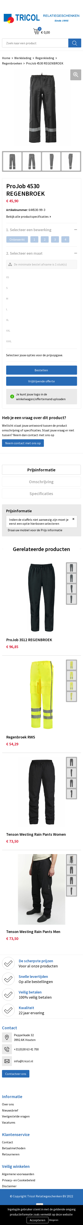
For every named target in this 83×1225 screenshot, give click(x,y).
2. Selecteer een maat (24, 253)
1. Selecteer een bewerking (28, 229)
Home (6, 58)
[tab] (41, 470)
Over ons (8, 1104)
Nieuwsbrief (10, 1110)
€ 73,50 (12, 841)
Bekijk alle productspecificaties (28, 216)
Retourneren (10, 1154)
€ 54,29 (12, 743)
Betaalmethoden (13, 1148)
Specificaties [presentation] (41, 493)
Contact (7, 1142)
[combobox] (35, 43)
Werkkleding (22, 58)
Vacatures (8, 1122)
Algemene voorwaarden (18, 1174)
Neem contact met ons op (23, 443)
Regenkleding (44, 58)
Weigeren (53, 1219)
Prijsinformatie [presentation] (41, 470)
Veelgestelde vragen (16, 1116)
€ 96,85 (12, 646)
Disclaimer (9, 1186)
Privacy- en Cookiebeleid (18, 1180)
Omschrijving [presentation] (41, 481)
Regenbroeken (12, 63)
